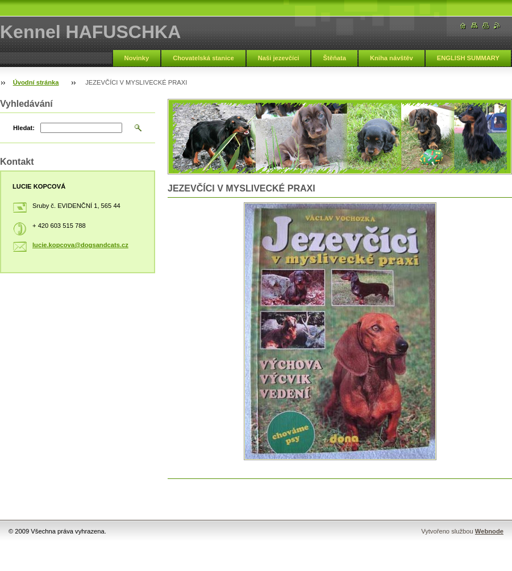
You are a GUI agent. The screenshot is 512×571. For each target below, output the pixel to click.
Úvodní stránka (36, 82)
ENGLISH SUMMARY (468, 58)
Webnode (489, 531)
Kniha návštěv (391, 58)
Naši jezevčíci (278, 58)
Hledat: (24, 127)
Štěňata (334, 58)
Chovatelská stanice (203, 58)
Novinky (136, 58)
